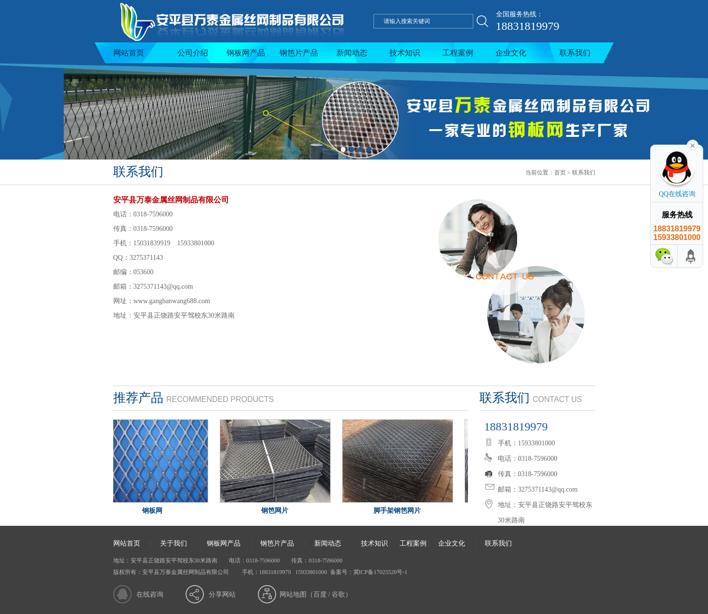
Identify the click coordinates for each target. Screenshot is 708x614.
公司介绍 (192, 53)
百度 (320, 594)
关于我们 (173, 543)
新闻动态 (351, 53)
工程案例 (457, 53)
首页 (560, 172)
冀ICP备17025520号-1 (380, 572)
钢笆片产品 (299, 53)
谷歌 (338, 594)
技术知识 (404, 53)
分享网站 (222, 594)
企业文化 (510, 53)
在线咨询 (149, 594)
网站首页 (128, 53)
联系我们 (575, 53)
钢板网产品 (246, 53)
